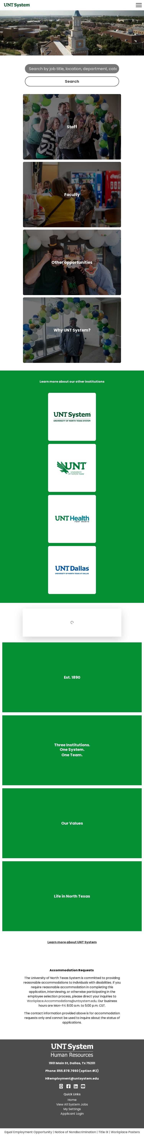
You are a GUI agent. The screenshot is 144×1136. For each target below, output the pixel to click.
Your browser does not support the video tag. (72, 33)
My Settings (72, 1109)
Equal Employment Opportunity (28, 1132)
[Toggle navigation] (139, 5)
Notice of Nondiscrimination (75, 1132)
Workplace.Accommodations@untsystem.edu (62, 1001)
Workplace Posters (125, 1132)
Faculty (72, 194)
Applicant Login (72, 1113)
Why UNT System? (72, 330)
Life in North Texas (72, 896)
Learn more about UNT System (72, 942)
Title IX (103, 1132)
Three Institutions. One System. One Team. (72, 750)
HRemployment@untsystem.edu (72, 1078)
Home (72, 1100)
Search (72, 81)
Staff (72, 127)
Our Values (72, 823)
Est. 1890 (72, 677)
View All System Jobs (72, 1104)
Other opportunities (72, 262)
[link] (72, 417)
